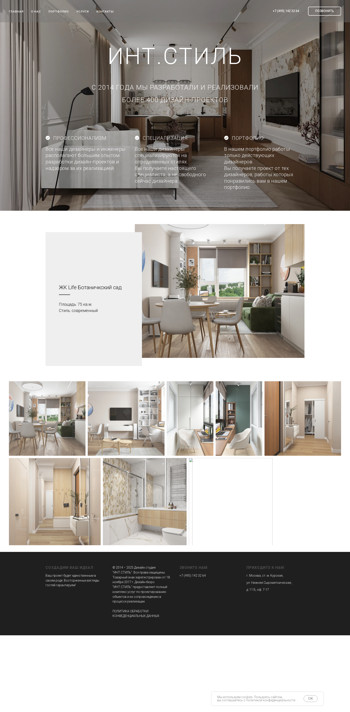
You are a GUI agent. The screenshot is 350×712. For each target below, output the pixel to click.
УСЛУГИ (82, 11)
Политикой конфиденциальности (270, 700)
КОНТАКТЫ (105, 11)
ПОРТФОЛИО (58, 11)
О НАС (36, 11)
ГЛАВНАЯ (16, 11)
